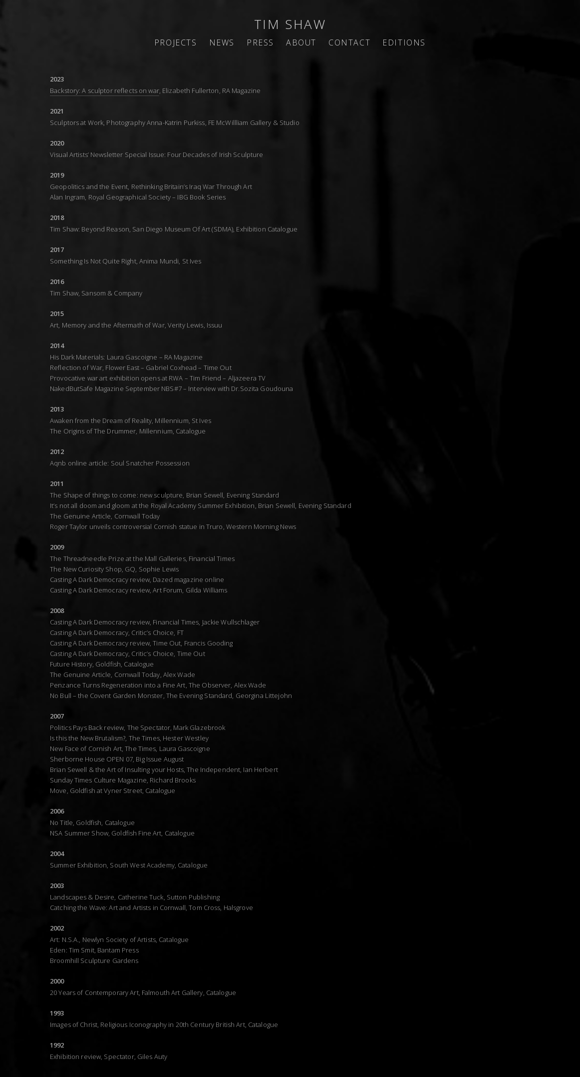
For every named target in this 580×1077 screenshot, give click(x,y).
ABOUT (301, 42)
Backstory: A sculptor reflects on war (104, 90)
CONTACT (349, 42)
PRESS (260, 42)
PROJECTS (175, 42)
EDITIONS (404, 42)
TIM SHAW (290, 24)
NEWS (222, 42)
